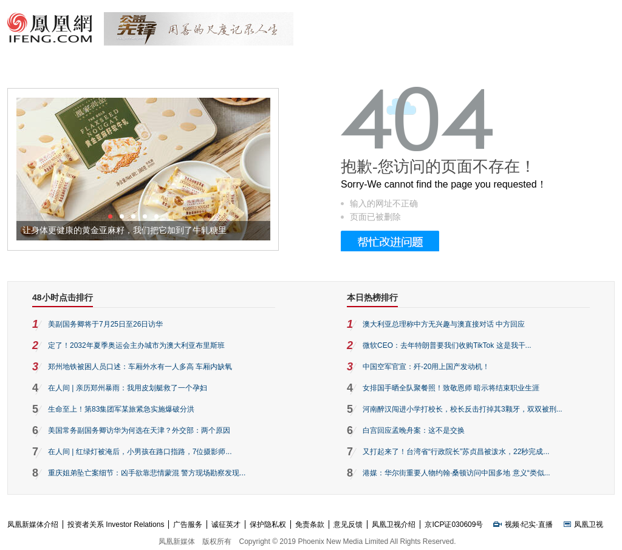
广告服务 (187, 524)
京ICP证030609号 (454, 524)
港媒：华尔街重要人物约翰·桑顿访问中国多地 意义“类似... (456, 473)
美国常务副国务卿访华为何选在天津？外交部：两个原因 (139, 430)
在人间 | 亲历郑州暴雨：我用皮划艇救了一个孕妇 (127, 388)
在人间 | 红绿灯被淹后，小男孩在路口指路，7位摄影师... (139, 451)
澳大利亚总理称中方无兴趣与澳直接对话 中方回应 (444, 324)
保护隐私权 (268, 524)
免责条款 (309, 524)
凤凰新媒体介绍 (32, 524)
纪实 (528, 524)
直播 (545, 524)
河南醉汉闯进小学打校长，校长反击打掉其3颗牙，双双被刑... (462, 409)
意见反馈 (348, 524)
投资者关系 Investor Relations (115, 524)
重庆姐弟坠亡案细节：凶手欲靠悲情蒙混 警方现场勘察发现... (146, 473)
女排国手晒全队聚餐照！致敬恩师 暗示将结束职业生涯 (451, 388)
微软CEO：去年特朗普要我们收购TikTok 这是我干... (447, 345)
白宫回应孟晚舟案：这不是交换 (414, 430)
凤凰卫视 (588, 524)
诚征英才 (226, 524)
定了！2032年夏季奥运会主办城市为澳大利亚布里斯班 (136, 345)
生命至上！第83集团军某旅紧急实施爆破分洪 (121, 409)
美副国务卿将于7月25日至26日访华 (105, 324)
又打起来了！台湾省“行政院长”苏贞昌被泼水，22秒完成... (456, 451)
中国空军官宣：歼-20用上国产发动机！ (426, 366)
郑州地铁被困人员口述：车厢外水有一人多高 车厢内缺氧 (140, 366)
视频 (512, 524)
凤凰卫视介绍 (393, 524)
